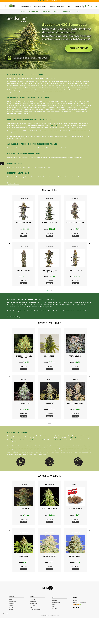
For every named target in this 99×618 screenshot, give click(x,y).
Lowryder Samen (33, 12)
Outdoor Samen (45, 12)
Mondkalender (55, 608)
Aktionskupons (33, 601)
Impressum (11, 607)
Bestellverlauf (54, 600)
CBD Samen (56, 12)
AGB (31, 607)
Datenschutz (32, 605)
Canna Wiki (78, 6)
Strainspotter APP (33, 603)
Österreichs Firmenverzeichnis (79, 602)
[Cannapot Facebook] (76, 607)
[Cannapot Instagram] (73, 607)
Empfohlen (70, 6)
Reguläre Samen (67, 12)
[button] (47, 290)
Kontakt (53, 604)
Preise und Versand (12, 601)
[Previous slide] (11, 244)
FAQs (53, 606)
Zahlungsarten (12, 603)
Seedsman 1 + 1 (42, 0)
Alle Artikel (11, 605)
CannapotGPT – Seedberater (35, 609)
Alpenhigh (75, 600)
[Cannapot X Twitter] (78, 607)
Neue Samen (60, 6)
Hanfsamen (22, 12)
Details (24, 236)
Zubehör (78, 12)
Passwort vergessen (56, 602)
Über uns (10, 599)
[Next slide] (88, 244)
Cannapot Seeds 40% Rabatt (54, 0)
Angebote (52, 6)
